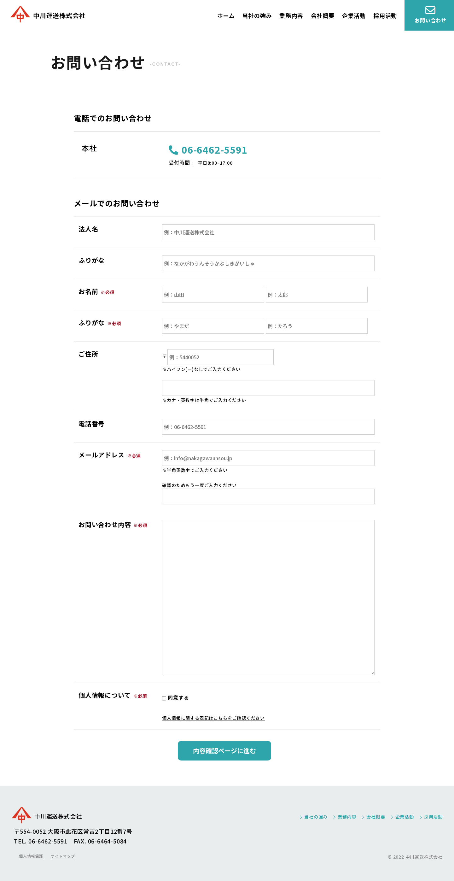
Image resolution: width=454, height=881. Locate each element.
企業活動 (354, 15)
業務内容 (291, 15)
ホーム (226, 15)
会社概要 (323, 15)
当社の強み (257, 15)
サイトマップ (63, 856)
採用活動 (385, 15)
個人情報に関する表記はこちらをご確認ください (213, 718)
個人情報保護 (31, 856)
